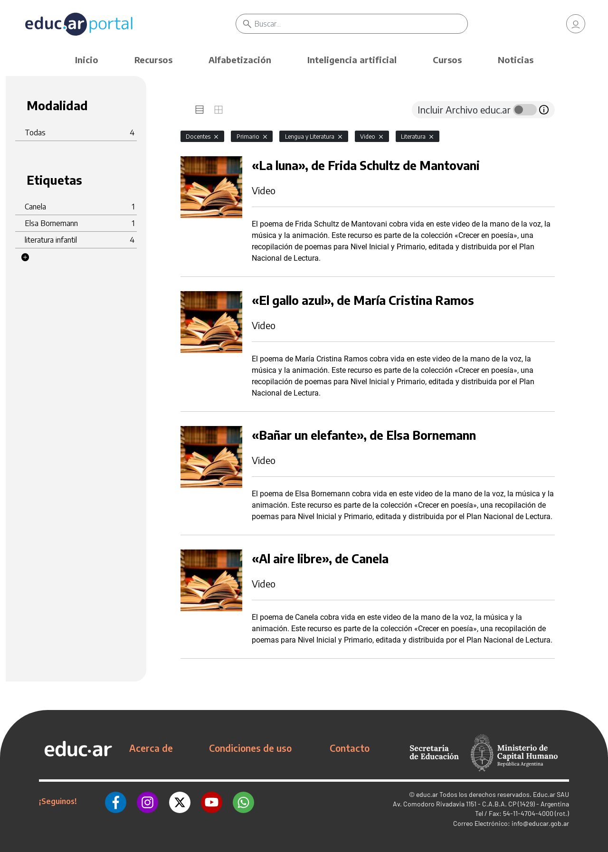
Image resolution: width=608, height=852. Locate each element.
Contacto (350, 748)
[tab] (199, 110)
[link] (575, 23)
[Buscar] (361, 23)
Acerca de (151, 748)
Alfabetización (240, 59)
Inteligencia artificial (352, 59)
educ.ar (427, 794)
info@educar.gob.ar (540, 823)
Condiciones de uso (250, 748)
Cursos (447, 59)
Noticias (515, 59)
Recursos (153, 59)
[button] (25, 257)
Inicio (86, 59)
